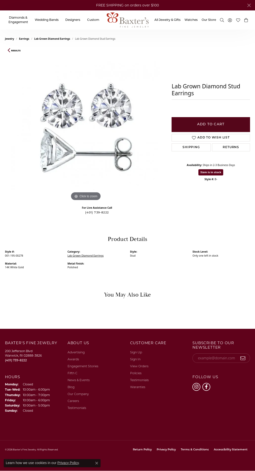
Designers (72, 20)
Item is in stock (210, 172)
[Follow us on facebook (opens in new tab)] (206, 387)
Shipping (191, 147)
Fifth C (72, 373)
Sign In (135, 359)
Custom (93, 20)
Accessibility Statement (231, 449)
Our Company (78, 394)
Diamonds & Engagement (18, 20)
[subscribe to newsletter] (243, 358)
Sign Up (136, 352)
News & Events (79, 380)
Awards (73, 359)
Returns (231, 147)
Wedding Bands (47, 20)
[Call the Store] (16, 360)
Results (16, 50)
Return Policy (142, 449)
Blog (71, 387)
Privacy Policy (166, 449)
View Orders (139, 366)
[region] (85, 127)
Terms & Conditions (195, 449)
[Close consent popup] (96, 463)
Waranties (137, 387)
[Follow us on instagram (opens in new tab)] (196, 387)
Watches (191, 20)
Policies (136, 373)
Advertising (76, 352)
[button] (222, 20)
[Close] (249, 5)
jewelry (9, 38)
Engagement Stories (83, 366)
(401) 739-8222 (97, 212)
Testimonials (77, 408)
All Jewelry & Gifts (167, 20)
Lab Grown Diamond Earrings (52, 38)
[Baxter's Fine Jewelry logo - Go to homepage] (127, 20)
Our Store (209, 20)
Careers (73, 401)
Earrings (24, 38)
